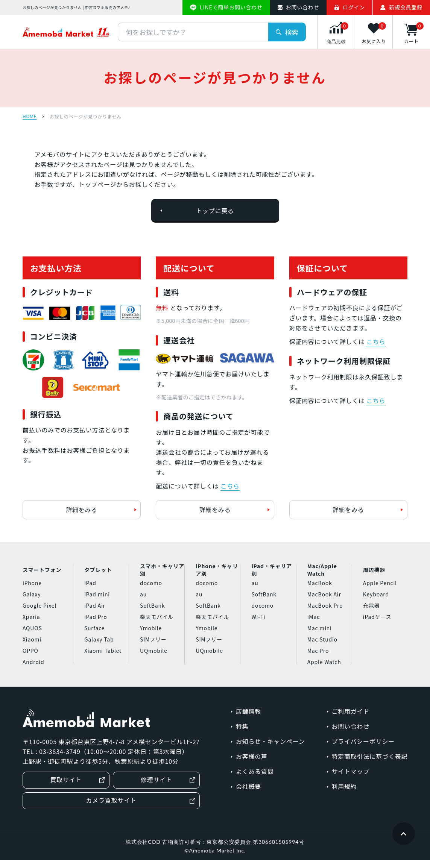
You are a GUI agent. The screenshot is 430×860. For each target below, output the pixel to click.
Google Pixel (39, 605)
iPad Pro (95, 616)
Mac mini (319, 628)
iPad (90, 583)
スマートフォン (42, 569)
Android (33, 662)
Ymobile (151, 628)
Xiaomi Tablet (103, 650)
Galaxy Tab (99, 639)
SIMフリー (153, 639)
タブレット (98, 569)
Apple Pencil (380, 583)
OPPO (30, 650)
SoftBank (152, 605)
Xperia (31, 616)
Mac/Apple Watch (322, 570)
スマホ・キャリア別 (162, 570)
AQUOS (32, 628)
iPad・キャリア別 (271, 570)
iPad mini (97, 594)
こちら (229, 485)
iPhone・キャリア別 (217, 570)
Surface (94, 628)
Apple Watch (324, 662)
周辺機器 (374, 569)
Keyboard (376, 594)
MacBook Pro (325, 605)
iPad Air (94, 605)
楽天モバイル (156, 616)
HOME (30, 116)
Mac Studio (322, 639)
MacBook (319, 583)
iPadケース (377, 616)
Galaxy (32, 594)
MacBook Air (324, 594)
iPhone (32, 583)
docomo (151, 583)
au (143, 594)
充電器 (371, 605)
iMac (313, 616)
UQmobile (153, 650)
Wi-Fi (258, 616)
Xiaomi (32, 639)
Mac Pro (318, 650)
